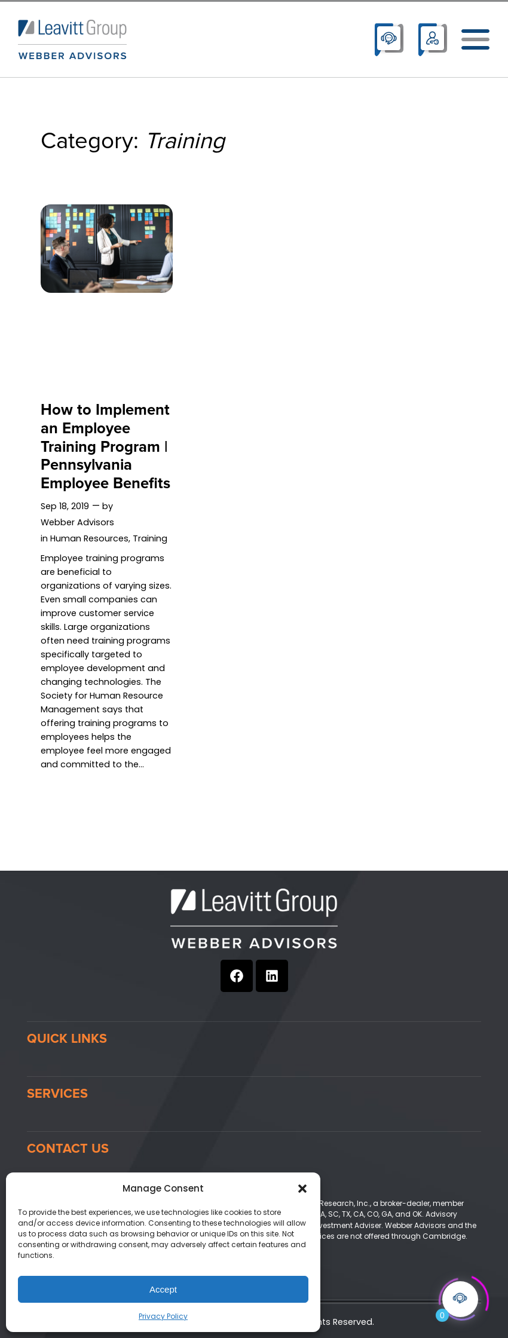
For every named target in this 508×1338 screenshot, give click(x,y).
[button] (302, 1189)
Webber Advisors (77, 522)
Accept (163, 1289)
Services (57, 1093)
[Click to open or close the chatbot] (460, 1295)
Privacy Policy (163, 1316)
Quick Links (67, 1038)
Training (150, 538)
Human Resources (89, 538)
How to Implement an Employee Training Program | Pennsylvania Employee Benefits (105, 447)
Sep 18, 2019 (65, 506)
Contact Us (68, 1148)
